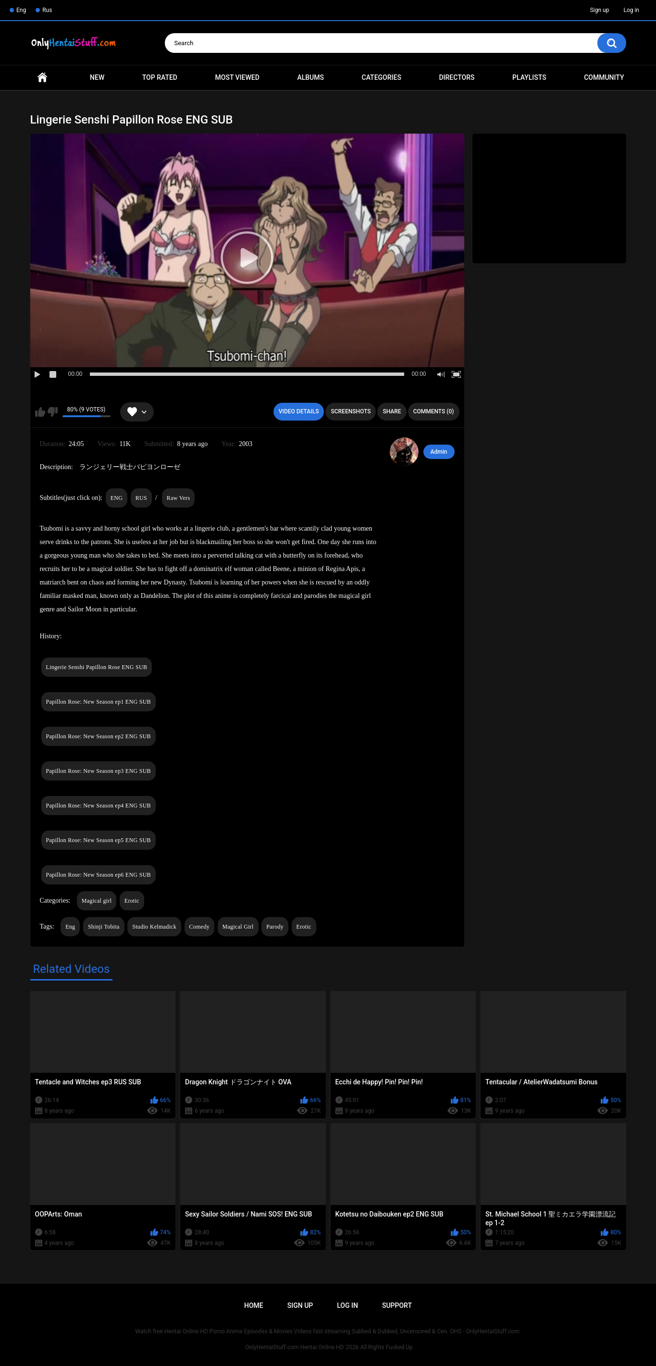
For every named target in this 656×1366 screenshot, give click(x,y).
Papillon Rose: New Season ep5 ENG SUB (98, 840)
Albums (310, 77)
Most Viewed (237, 77)
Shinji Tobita (104, 926)
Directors (456, 77)
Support (397, 1305)
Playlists (529, 77)
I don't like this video (53, 412)
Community (604, 77)
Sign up (599, 10)
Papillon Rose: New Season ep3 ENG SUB (98, 771)
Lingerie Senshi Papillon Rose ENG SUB (97, 667)
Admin (439, 451)
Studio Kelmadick (154, 926)
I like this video (40, 412)
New (97, 77)
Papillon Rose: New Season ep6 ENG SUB (98, 874)
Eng (21, 10)
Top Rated (159, 77)
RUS (141, 498)
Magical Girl (238, 926)
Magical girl (97, 900)
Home (42, 77)
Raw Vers (178, 498)
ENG (117, 498)
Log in (631, 10)
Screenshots (351, 411)
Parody (275, 926)
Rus (47, 10)
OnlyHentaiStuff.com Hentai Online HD (294, 1347)
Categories (381, 77)
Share (392, 411)
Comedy (199, 926)
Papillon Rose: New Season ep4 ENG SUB (98, 805)
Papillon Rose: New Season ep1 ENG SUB (98, 701)
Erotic (131, 900)
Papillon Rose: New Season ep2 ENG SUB (98, 736)
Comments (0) (433, 411)
